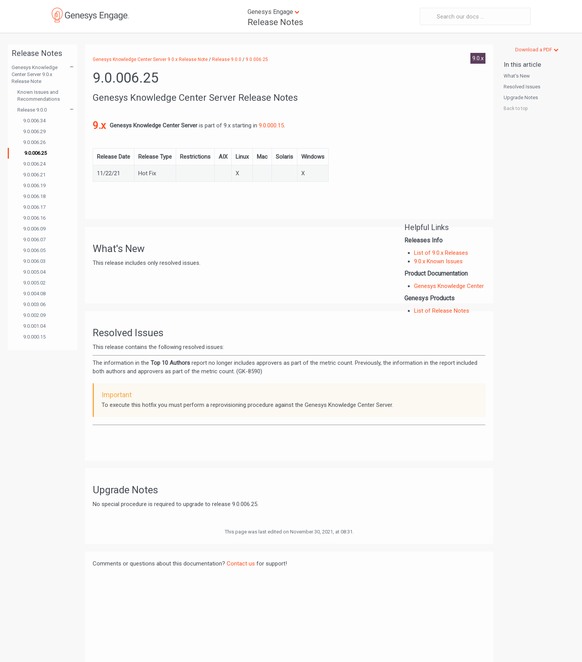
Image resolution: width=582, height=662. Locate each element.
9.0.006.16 (34, 218)
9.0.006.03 (34, 261)
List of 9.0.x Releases (441, 252)
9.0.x (478, 58)
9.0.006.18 (34, 196)
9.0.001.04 (34, 326)
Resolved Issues (522, 87)
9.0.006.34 (34, 121)
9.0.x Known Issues (438, 261)
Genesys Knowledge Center (449, 286)
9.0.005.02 (34, 283)
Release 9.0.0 (32, 110)
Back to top (516, 108)
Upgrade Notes (521, 97)
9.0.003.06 (34, 304)
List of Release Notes (441, 310)
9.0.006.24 (34, 164)
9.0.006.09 (34, 229)
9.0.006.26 (34, 142)
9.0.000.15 (34, 337)
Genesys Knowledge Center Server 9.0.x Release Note (35, 74)
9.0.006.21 (34, 175)
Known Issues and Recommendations (38, 95)
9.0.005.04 (34, 272)
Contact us (241, 563)
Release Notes (275, 22)
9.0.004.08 (34, 293)
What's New (517, 76)
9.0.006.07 (34, 239)
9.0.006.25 (35, 153)
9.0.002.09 (34, 315)
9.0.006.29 (34, 131)
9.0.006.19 (34, 185)
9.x (99, 125)
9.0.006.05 (34, 250)
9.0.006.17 (34, 207)
